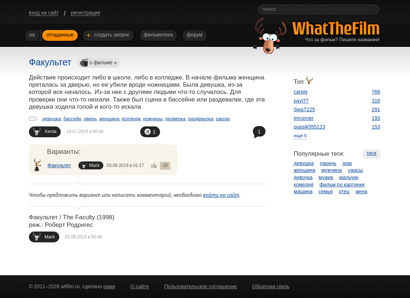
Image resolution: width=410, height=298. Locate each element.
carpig (300, 92)
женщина (109, 118)
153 (376, 127)
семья (326, 191)
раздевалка (200, 118)
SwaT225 (304, 109)
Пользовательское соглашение (200, 286)
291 (376, 109)
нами (109, 286)
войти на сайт (221, 194)
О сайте (139, 286)
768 (376, 92)
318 (376, 101)
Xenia (44, 131)
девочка (303, 177)
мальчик (348, 177)
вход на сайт (44, 13)
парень (328, 163)
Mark (90, 165)
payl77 (301, 101)
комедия (304, 184)
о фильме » (98, 63)
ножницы (153, 118)
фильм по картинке (342, 184)
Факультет (59, 165)
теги (371, 153)
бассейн (72, 118)
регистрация (85, 13)
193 (376, 118)
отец (344, 191)
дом (347, 163)
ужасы (355, 170)
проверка (175, 118)
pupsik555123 (309, 127)
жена (361, 191)
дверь (90, 118)
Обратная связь (270, 286)
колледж (131, 118)
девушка (51, 118)
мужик (326, 177)
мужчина (331, 170)
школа (223, 118)
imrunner (304, 118)
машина (303, 191)
